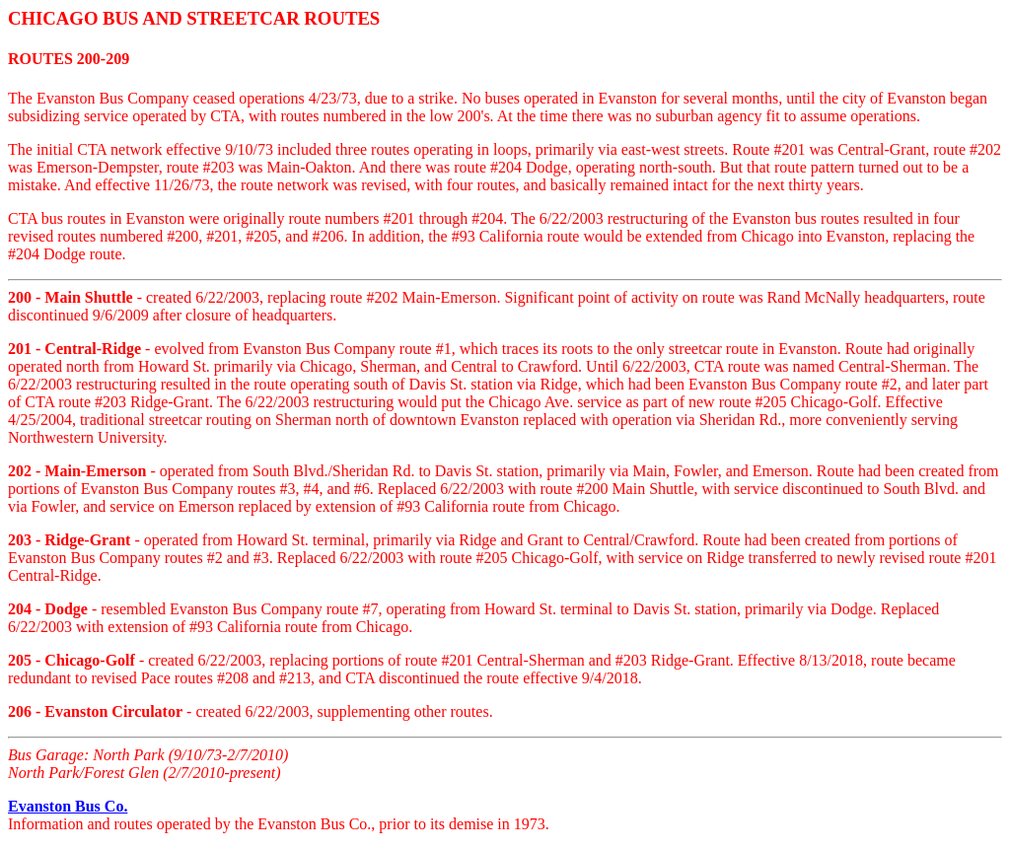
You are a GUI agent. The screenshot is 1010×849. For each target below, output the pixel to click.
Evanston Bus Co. (67, 806)
